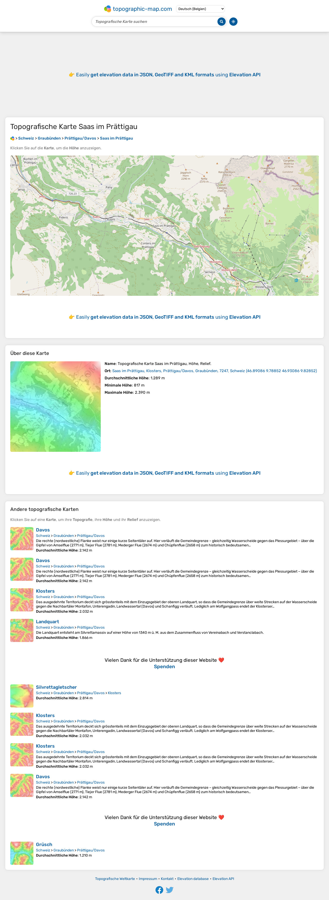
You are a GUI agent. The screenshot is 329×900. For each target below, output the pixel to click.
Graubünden (63, 536)
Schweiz (43, 536)
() (214, 371)
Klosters (45, 591)
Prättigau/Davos (91, 536)
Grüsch (44, 844)
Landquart (47, 622)
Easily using (168, 75)
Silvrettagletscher (56, 687)
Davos (43, 530)
